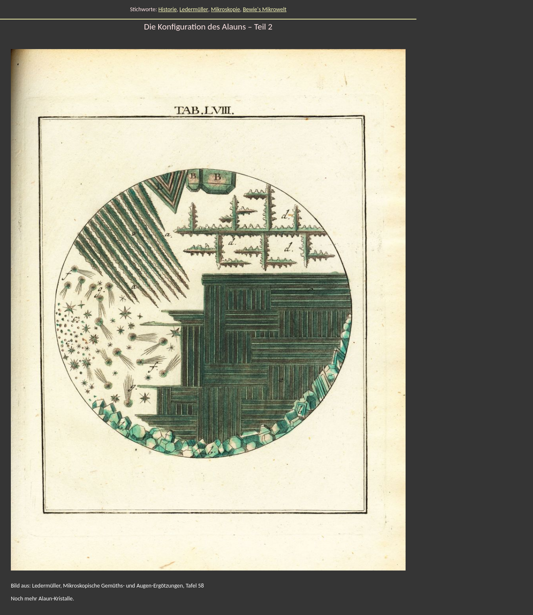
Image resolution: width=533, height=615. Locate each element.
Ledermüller (193, 9)
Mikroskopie (225, 9)
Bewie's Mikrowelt (264, 9)
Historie (167, 9)
